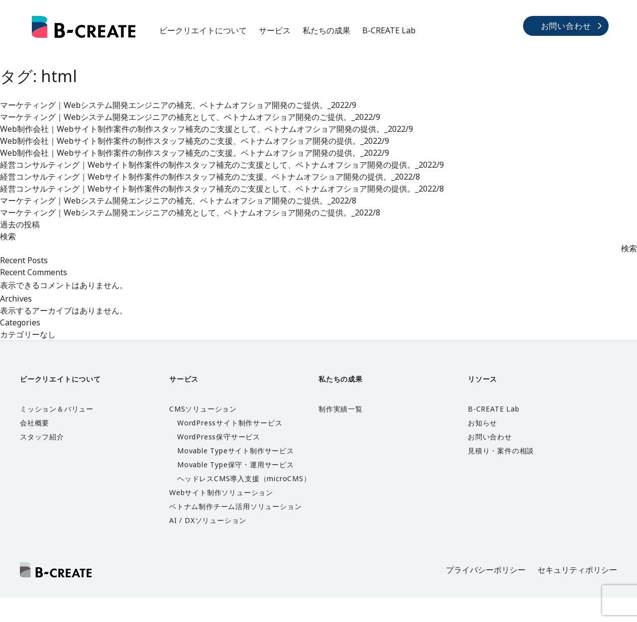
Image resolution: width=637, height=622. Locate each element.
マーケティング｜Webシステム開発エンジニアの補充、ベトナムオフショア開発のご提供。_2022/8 (178, 200)
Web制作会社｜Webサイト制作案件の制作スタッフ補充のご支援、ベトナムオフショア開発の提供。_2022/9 (194, 140)
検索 (8, 236)
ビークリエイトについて (203, 30)
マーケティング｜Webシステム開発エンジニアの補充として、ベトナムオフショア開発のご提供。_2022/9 (190, 116)
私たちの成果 (326, 30)
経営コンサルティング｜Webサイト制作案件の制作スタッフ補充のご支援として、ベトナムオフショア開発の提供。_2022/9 (222, 164)
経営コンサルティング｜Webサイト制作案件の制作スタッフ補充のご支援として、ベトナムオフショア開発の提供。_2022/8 (222, 188)
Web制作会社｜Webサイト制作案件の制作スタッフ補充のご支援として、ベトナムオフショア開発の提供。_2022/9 (206, 128)
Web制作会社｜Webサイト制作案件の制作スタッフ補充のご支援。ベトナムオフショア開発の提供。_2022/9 (194, 152)
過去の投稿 (20, 224)
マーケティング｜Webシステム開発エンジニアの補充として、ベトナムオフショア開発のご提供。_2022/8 (190, 212)
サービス (275, 30)
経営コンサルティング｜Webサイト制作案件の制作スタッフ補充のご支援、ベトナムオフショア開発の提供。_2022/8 (210, 176)
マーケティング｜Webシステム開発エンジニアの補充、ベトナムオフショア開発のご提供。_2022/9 (178, 105)
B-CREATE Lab (389, 30)
